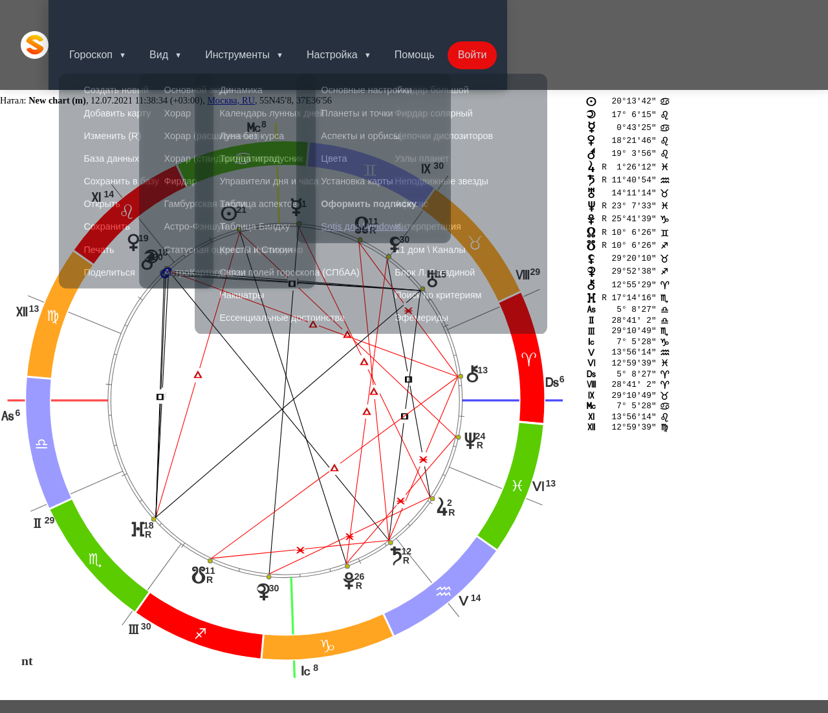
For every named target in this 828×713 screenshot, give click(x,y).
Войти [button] (501, 15)
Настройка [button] (355, 15)
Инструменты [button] (258, 15)
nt (27, 603)
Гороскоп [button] (106, 15)
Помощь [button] (440, 15)
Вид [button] (177, 15)
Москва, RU (231, 43)
